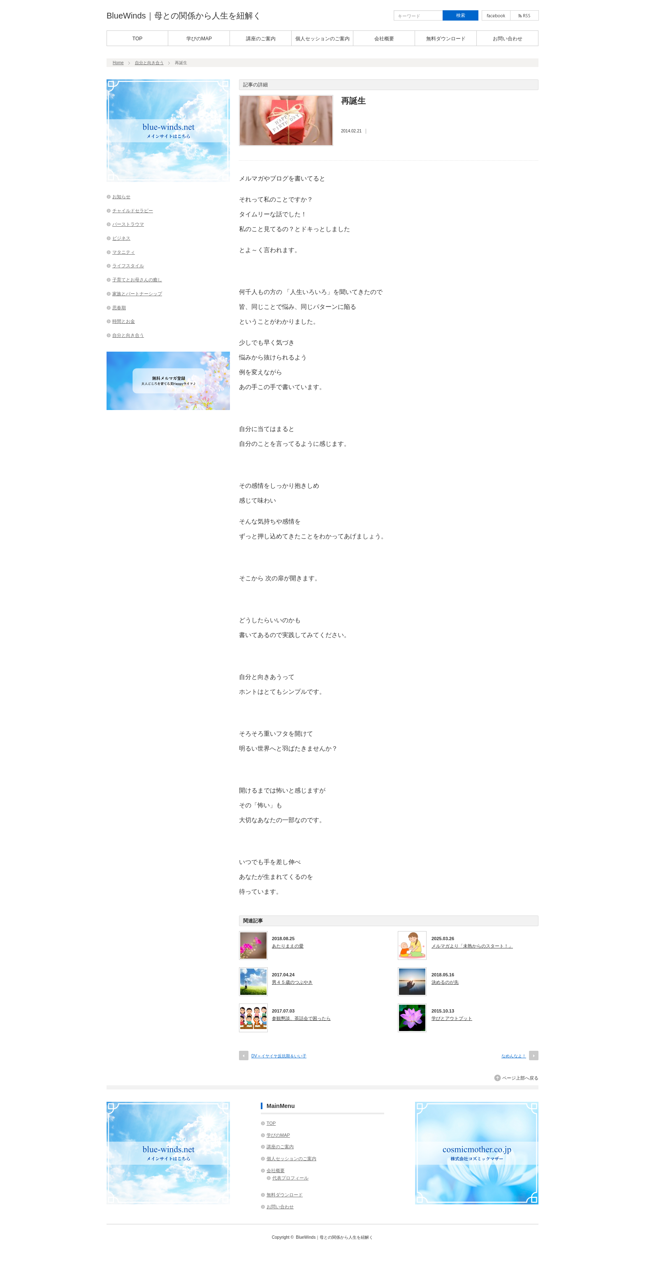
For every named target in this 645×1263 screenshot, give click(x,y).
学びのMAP (199, 39)
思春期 (119, 307)
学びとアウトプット (452, 1018)
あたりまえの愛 (288, 945)
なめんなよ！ (513, 1056)
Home (118, 62)
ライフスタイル (128, 265)
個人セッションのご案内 (322, 39)
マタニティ (123, 252)
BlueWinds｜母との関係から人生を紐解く (184, 15)
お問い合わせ (507, 39)
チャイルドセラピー (132, 210)
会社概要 (384, 39)
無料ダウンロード (446, 39)
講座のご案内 (261, 39)
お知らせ (121, 196)
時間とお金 (123, 321)
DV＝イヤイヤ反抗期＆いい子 (278, 1056)
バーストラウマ (128, 224)
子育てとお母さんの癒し (137, 279)
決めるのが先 (445, 982)
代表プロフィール (290, 1177)
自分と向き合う (149, 62)
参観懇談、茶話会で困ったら (301, 1018)
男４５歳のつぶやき (292, 982)
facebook (496, 15)
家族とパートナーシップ (137, 293)
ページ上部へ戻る (520, 1077)
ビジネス (121, 238)
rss (524, 15)
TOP (137, 39)
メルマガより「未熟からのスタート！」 (472, 945)
